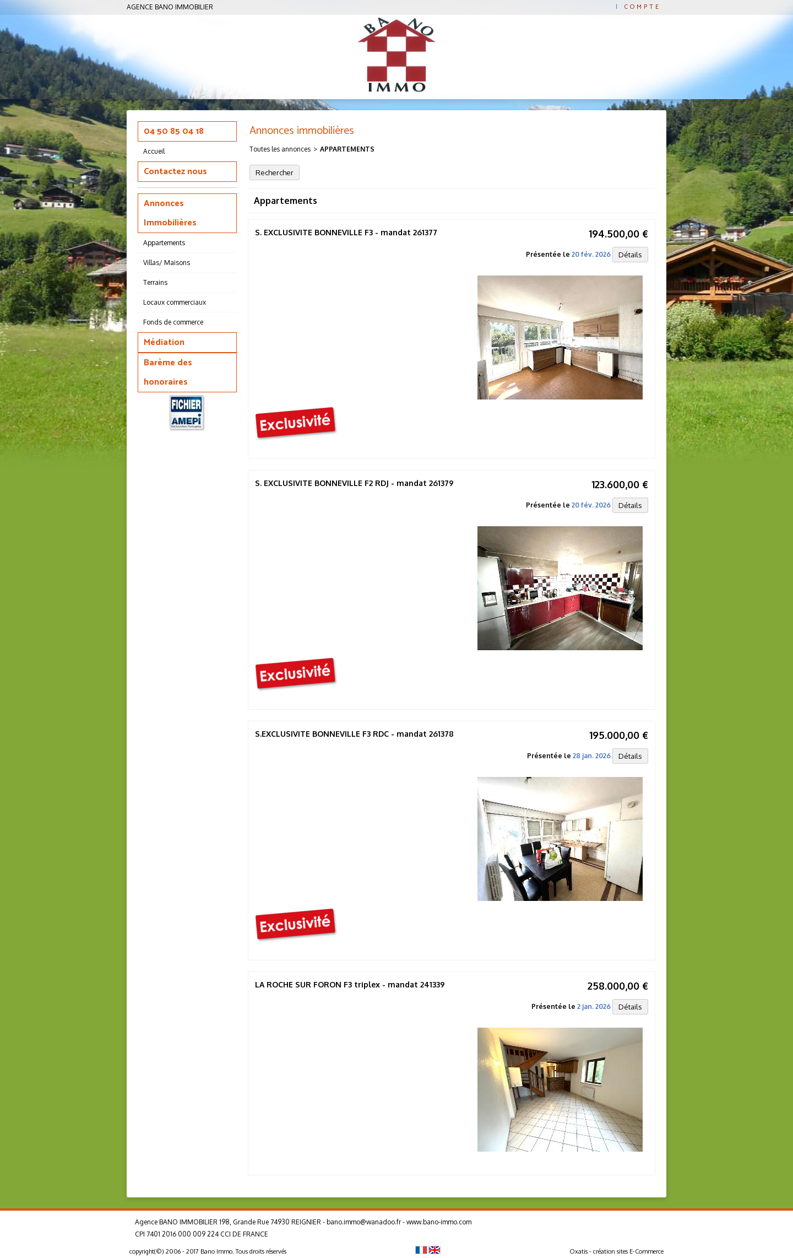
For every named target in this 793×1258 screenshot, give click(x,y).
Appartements (164, 243)
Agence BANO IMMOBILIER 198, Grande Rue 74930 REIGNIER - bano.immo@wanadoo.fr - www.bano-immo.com (303, 1222)
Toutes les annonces (280, 149)
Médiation (164, 342)
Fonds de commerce (173, 322)
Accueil (154, 151)
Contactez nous (175, 171)
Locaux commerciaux (174, 302)
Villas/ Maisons (166, 262)
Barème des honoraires (168, 372)
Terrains (155, 282)
